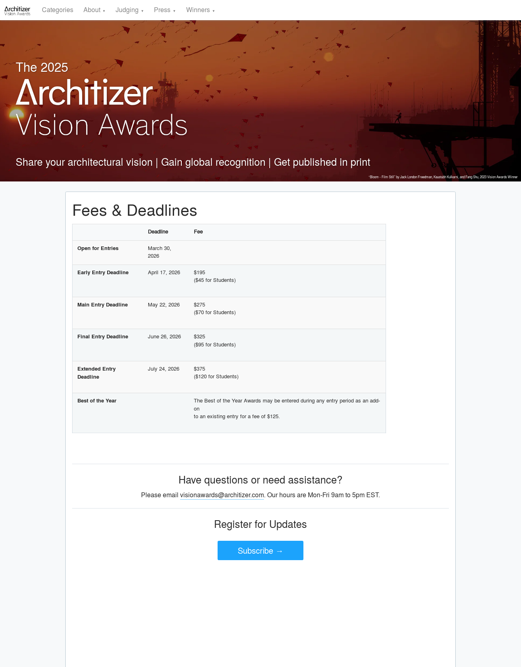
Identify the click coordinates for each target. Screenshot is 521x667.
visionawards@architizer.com (222, 494)
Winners (198, 9)
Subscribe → (261, 550)
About (91, 9)
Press (162, 9)
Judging (127, 9)
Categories (57, 9)
